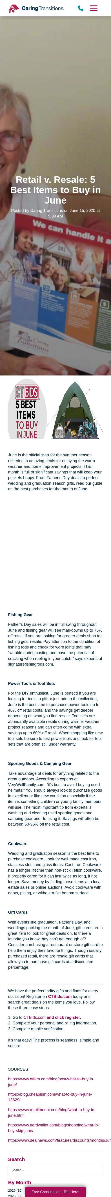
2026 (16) (15, 1190)
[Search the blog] (55, 1170)
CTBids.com (60, 996)
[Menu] (93, 8)
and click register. (64, 1017)
